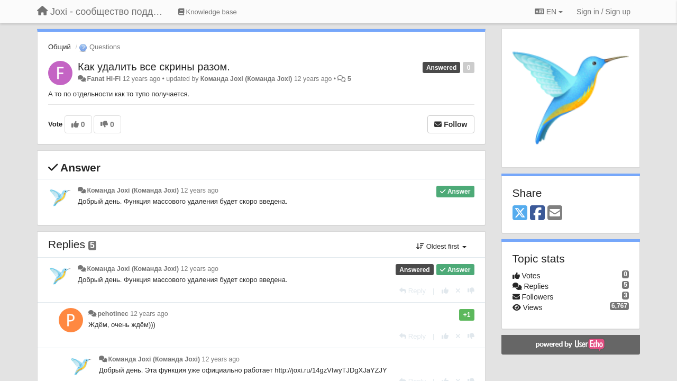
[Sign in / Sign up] (603, 12)
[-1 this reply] (471, 291)
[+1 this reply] (445, 291)
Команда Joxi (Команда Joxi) (246, 79)
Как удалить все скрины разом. (154, 66)
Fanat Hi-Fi (104, 79)
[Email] (554, 213)
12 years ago (199, 190)
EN (549, 11)
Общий (59, 47)
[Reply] (412, 291)
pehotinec (112, 314)
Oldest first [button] (441, 246)
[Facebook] (537, 213)
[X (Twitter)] (520, 213)
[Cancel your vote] (458, 291)
